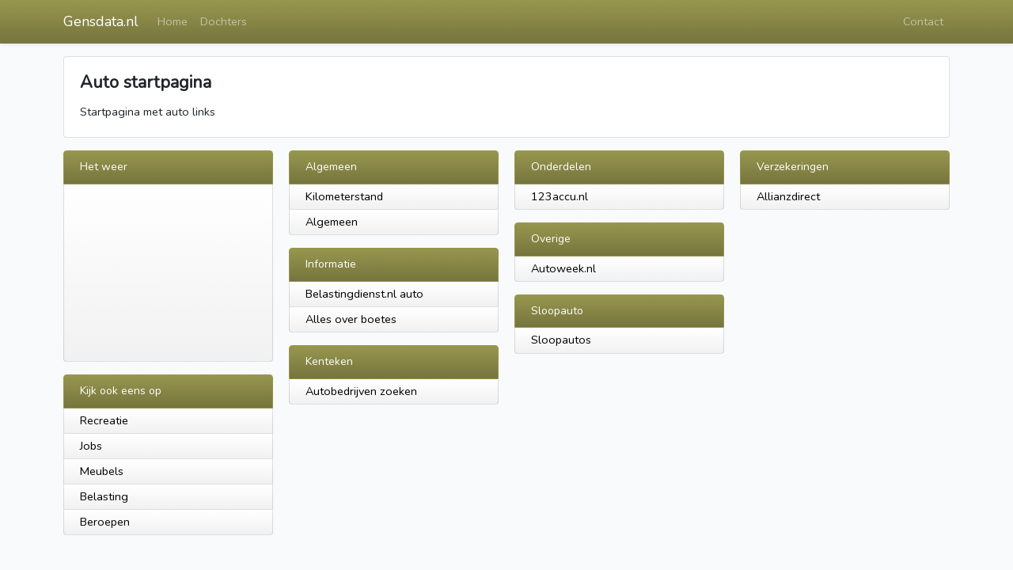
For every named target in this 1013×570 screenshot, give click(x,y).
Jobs (91, 446)
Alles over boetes (350, 319)
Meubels (101, 471)
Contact (923, 21)
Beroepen (105, 522)
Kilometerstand (344, 196)
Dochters (223, 21)
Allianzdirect (788, 196)
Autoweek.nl (563, 268)
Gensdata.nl (100, 21)
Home (172, 21)
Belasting (104, 496)
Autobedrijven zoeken (361, 391)
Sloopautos (561, 340)
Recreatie (104, 420)
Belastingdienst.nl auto (364, 294)
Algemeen (331, 222)
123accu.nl (559, 196)
